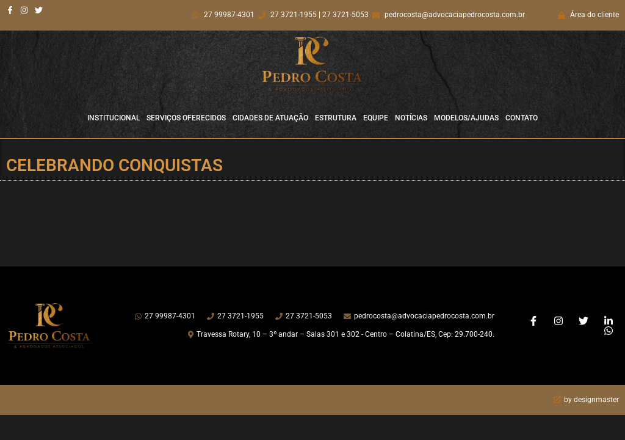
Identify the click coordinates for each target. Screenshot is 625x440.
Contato (521, 118)
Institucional (113, 118)
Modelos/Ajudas (466, 118)
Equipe (375, 118)
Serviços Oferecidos (186, 118)
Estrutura (335, 118)
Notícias (411, 118)
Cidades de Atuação (270, 118)
